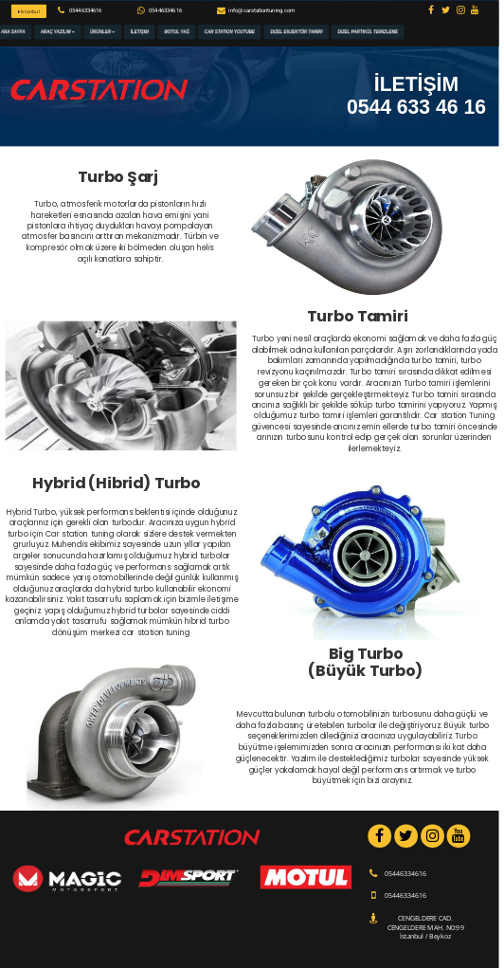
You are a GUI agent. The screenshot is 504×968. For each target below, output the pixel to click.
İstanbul (29, 11)
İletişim (140, 31)
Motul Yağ (176, 31)
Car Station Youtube (230, 31)
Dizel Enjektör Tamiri (296, 31)
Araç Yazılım (58, 31)
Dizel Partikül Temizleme (367, 31)
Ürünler (103, 31)
